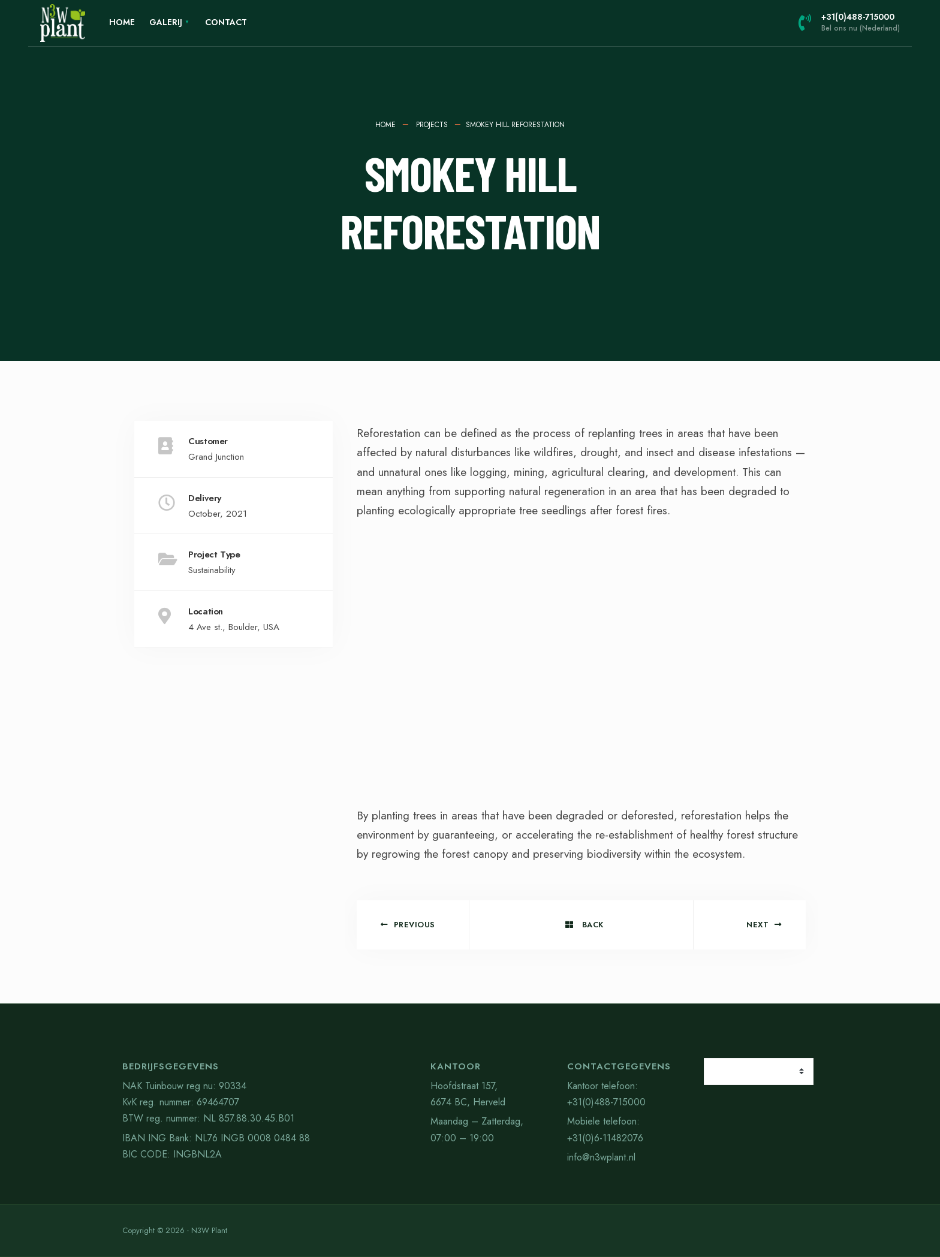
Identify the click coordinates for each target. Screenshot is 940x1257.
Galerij (165, 22)
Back (584, 924)
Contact (226, 22)
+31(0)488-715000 (849, 22)
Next (764, 924)
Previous (408, 924)
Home (122, 22)
